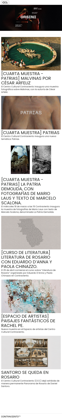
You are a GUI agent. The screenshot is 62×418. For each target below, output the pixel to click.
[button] (5, 2)
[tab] (5, 2)
